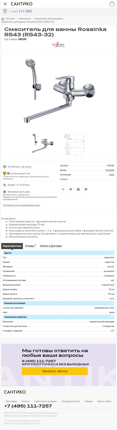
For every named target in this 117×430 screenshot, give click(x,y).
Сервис (89, 401)
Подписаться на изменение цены (21, 205)
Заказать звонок (55, 371)
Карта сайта (104, 401)
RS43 (111, 174)
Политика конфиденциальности (22, 420)
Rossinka (110, 170)
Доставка (11, 401)
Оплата (25, 401)
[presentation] (93, 421)
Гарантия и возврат (45, 401)
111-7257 (20, 11)
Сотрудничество (70, 401)
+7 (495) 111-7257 (28, 406)
